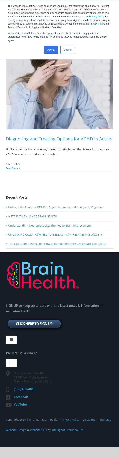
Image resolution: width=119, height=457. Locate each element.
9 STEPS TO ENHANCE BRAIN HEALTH (32, 216)
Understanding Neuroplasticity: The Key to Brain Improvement (49, 225)
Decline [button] (68, 49)
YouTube (20, 404)
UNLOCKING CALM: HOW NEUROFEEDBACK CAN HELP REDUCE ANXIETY (55, 234)
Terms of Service (16, 27)
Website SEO (38, 430)
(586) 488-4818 (24, 389)
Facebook (21, 397)
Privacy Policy (96, 16)
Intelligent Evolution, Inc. (68, 430)
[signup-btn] (35, 318)
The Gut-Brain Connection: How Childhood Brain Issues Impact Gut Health (57, 244)
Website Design (16, 430)
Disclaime (88, 419)
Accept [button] (51, 49)
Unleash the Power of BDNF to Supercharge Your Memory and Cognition (56, 207)
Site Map (105, 419)
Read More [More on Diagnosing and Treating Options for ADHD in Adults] (12, 168)
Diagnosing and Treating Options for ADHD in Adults (59, 138)
